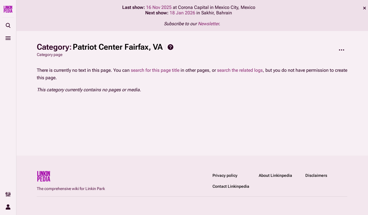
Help (170, 47)
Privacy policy (224, 175)
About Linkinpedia (275, 175)
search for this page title (155, 70)
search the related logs (240, 70)
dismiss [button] (364, 8)
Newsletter (208, 23)
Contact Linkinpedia (230, 186)
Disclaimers (316, 175)
